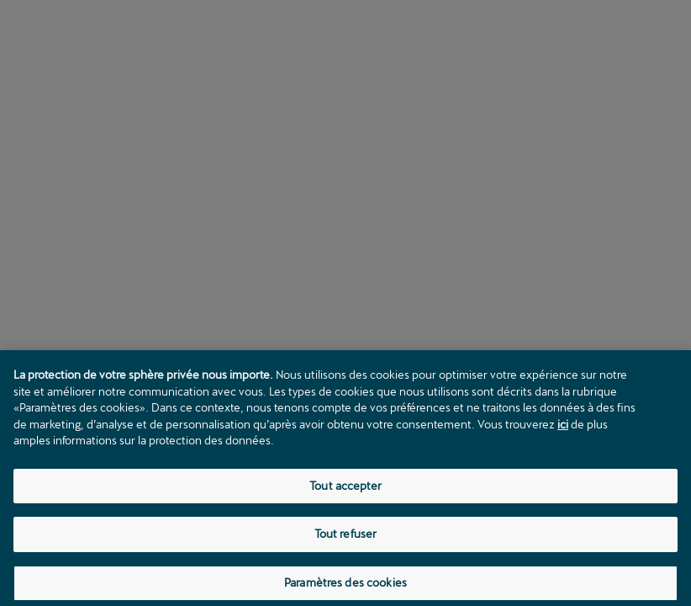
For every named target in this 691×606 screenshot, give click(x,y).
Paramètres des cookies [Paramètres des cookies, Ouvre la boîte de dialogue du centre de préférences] (345, 586)
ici (562, 427)
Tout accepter (345, 489)
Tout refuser (345, 538)
